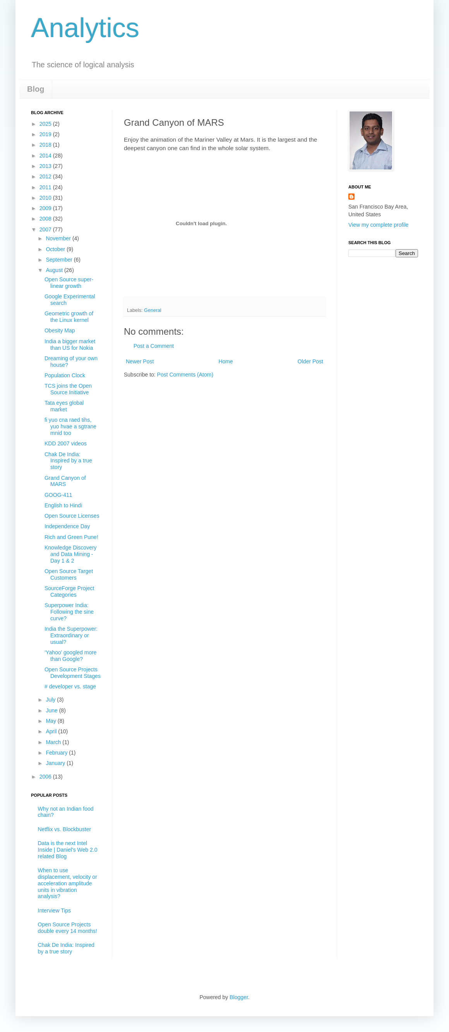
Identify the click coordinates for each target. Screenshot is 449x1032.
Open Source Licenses (72, 516)
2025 (46, 124)
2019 (46, 134)
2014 (46, 155)
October (56, 249)
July (51, 700)
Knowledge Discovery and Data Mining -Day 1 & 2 (71, 554)
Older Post (310, 361)
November (59, 238)
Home (225, 361)
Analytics (85, 28)
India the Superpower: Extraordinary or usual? (71, 635)
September (60, 260)
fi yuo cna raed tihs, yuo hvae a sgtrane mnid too (70, 426)
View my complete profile (378, 225)
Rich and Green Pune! (71, 537)
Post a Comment (154, 346)
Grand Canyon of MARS (65, 481)
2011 (46, 187)
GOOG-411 (58, 495)
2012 (46, 176)
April (52, 731)
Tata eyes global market (64, 406)
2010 (46, 198)
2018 (46, 145)
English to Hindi (63, 505)
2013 (46, 166)
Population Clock (65, 375)
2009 (46, 208)
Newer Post (140, 361)
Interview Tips (54, 910)
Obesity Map (60, 330)
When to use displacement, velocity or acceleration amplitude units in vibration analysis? (67, 883)
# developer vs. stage (70, 686)
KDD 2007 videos (66, 443)
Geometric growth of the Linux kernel (69, 316)
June (52, 710)
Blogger (239, 997)
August (55, 270)
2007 (46, 229)
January (56, 763)
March (54, 742)
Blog (35, 89)
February (57, 753)
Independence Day (67, 526)
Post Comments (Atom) (185, 374)
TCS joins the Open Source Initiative (68, 389)
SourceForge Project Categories (69, 591)
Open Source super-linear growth (69, 282)
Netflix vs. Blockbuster (64, 829)
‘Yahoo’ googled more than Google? (71, 655)
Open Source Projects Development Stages (73, 672)
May (51, 721)
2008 (46, 219)
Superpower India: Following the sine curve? (69, 611)
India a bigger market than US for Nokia (70, 344)
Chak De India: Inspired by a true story (68, 461)
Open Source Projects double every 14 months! (67, 927)
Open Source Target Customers (69, 574)
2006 (46, 777)
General (152, 310)
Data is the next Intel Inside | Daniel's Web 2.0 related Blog (68, 849)
